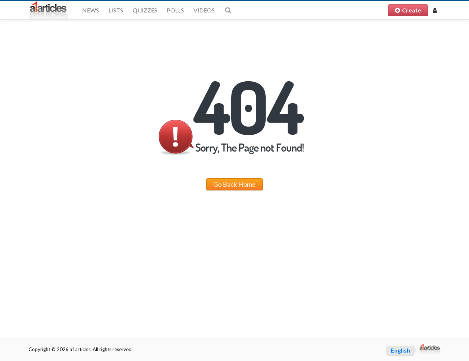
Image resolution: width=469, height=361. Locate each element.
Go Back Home (234, 184)
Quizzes (145, 10)
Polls (175, 10)
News (90, 10)
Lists (115, 10)
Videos (204, 10)
